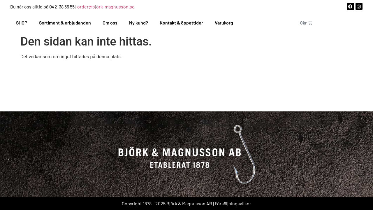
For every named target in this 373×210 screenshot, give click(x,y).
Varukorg (224, 22)
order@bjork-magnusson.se (106, 6)
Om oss (110, 22)
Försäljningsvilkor (233, 203)
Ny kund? (138, 22)
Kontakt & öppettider (181, 22)
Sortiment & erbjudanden (65, 22)
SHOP (21, 22)
